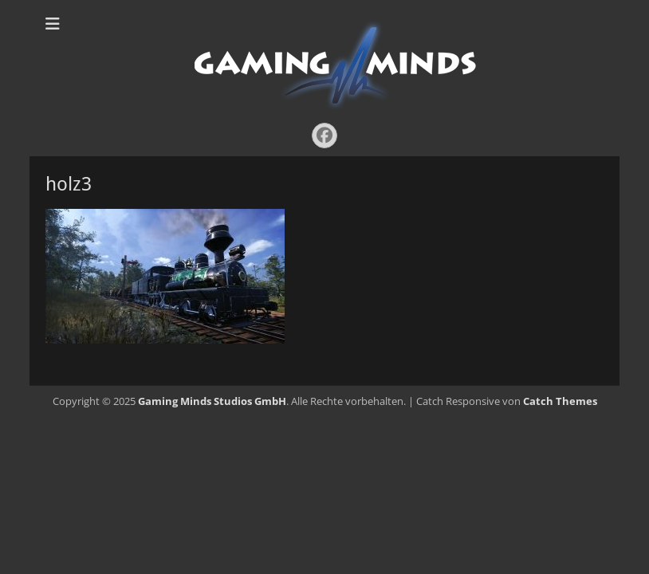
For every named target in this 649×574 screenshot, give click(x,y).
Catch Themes (560, 401)
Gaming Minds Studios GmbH (212, 401)
